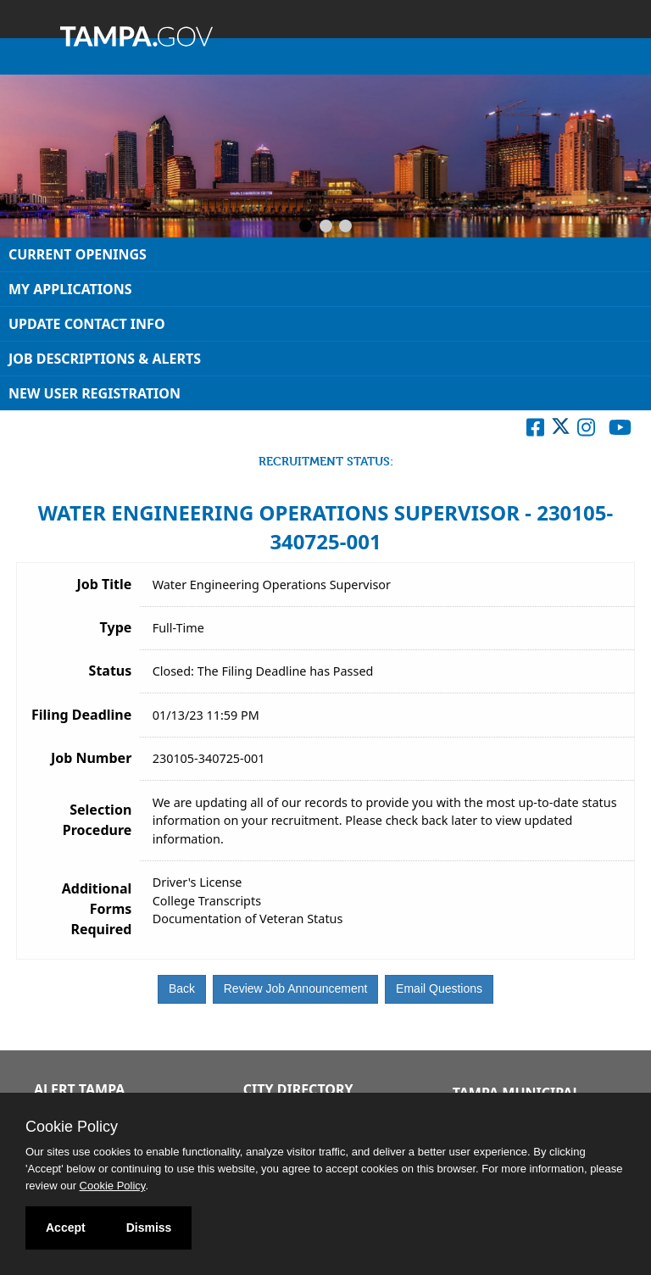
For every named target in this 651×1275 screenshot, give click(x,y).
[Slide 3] (345, 227)
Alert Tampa (79, 1089)
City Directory (298, 1089)
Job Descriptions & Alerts (104, 358)
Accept (66, 1227)
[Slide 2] (326, 227)
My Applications (70, 289)
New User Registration (94, 393)
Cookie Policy (71, 1126)
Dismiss (149, 1227)
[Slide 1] (306, 227)
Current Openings (77, 254)
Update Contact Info (86, 324)
